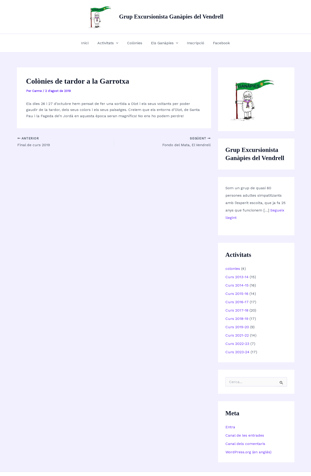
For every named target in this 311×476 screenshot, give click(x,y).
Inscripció (193, 43)
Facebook (217, 43)
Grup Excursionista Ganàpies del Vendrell (171, 16)
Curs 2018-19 (236, 318)
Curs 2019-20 (237, 327)
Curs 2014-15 (237, 285)
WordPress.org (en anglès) (248, 452)
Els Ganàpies (164, 43)
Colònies (135, 43)
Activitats (109, 43)
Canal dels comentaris (245, 443)
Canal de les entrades (244, 435)
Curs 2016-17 (237, 302)
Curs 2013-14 (237, 277)
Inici (88, 43)
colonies (232, 268)
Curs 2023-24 (237, 352)
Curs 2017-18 (236, 310)
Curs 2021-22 (237, 335)
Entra (230, 427)
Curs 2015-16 (236, 293)
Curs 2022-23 (237, 343)
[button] (118, 43)
